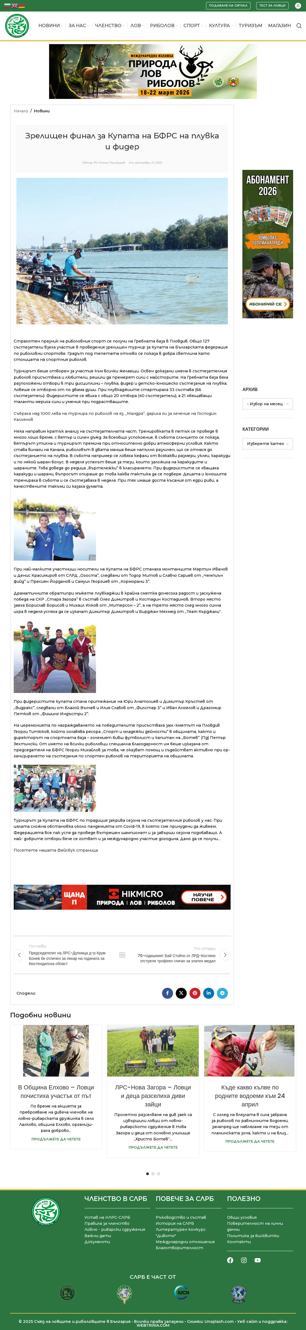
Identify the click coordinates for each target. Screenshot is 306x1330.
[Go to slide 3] (158, 1173)
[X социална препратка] (181, 993)
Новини (42, 111)
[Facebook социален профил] (167, 993)
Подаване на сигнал (228, 5)
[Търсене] (299, 25)
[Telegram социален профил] (222, 993)
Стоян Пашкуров (111, 162)
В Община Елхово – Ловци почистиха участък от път (56, 1091)
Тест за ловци (272, 5)
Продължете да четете (56, 1139)
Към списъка (122, 954)
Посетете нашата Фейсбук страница (56, 850)
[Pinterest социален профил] (194, 993)
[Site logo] (17, 25)
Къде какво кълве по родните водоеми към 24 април (250, 1096)
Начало (21, 111)
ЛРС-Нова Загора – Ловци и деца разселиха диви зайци (153, 1096)
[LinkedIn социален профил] (208, 993)
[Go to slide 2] (153, 1173)
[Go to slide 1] (147, 1173)
